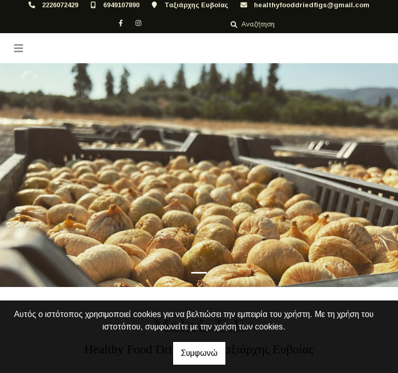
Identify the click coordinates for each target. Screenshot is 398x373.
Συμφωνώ (199, 353)
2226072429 (60, 5)
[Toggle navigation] (19, 48)
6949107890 (121, 5)
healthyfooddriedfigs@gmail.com (311, 5)
